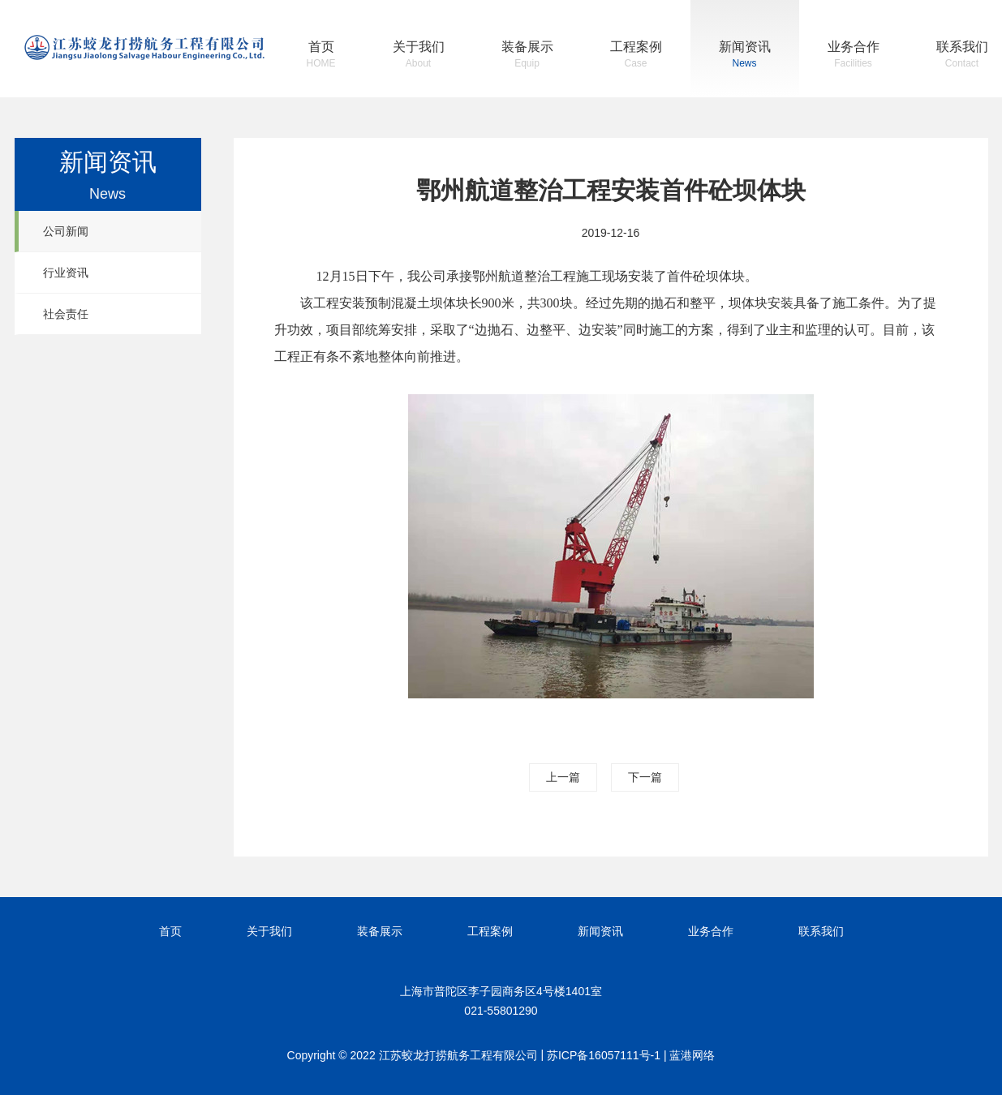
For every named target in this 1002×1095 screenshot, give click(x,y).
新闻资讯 (745, 56)
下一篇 (645, 777)
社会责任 (65, 313)
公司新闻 (65, 231)
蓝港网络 (692, 1055)
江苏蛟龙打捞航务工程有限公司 (144, 47)
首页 (321, 56)
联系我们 (962, 56)
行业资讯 (65, 272)
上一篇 (563, 777)
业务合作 (853, 56)
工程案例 (636, 56)
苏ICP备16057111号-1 (603, 1055)
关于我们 (419, 56)
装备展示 (527, 56)
